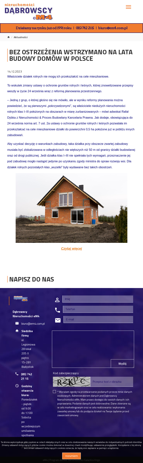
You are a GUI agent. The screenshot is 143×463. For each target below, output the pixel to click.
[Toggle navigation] (128, 7)
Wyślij (122, 363)
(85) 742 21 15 (85, 28)
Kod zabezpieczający (66, 373)
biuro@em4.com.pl (112, 28)
